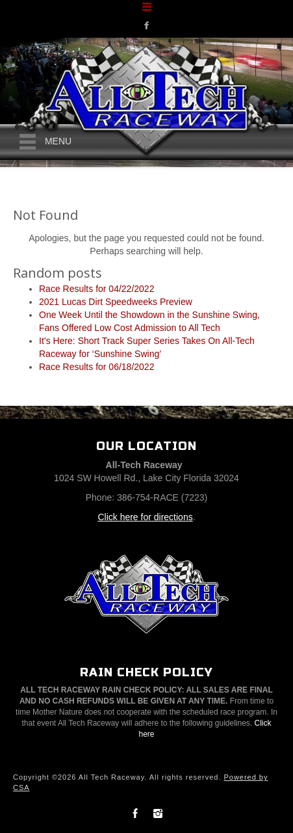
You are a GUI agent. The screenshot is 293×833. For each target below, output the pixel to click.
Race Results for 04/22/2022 (96, 289)
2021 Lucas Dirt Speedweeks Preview (115, 302)
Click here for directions (144, 517)
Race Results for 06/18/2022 (96, 367)
